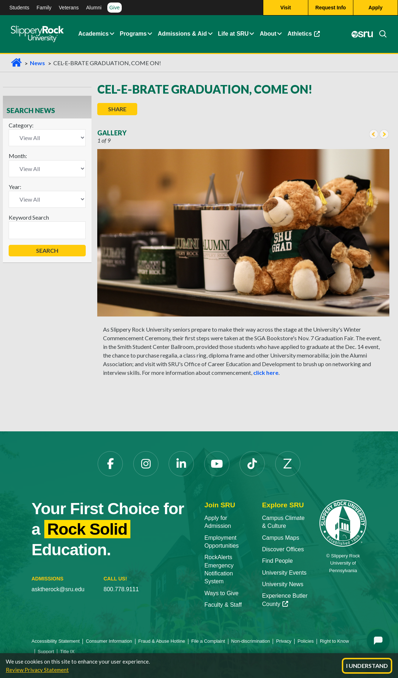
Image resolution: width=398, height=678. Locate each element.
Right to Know (334, 641)
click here (265, 372)
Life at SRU (233, 34)
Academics (93, 34)
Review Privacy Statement (37, 669)
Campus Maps (280, 538)
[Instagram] (145, 463)
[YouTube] (216, 463)
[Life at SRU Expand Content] (252, 34)
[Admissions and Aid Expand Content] (210, 34)
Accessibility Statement (56, 641)
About (268, 34)
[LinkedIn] (181, 463)
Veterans (69, 7)
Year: (15, 186)
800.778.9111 (121, 589)
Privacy (283, 641)
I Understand (367, 665)
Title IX (67, 651)
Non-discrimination (250, 641)
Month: (18, 155)
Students (19, 7)
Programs (133, 34)
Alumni (94, 7)
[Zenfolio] (287, 463)
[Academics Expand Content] (111, 34)
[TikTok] (252, 463)
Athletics (303, 34)
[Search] (380, 34)
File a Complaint (208, 641)
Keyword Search (29, 217)
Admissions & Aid (182, 34)
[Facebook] (110, 463)
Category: (21, 125)
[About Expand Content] (149, 34)
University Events (284, 573)
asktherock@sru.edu (58, 589)
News (37, 62)
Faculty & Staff (223, 605)
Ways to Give (222, 593)
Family (44, 7)
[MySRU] (362, 34)
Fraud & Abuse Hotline (161, 641)
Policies (306, 641)
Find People (277, 561)
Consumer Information (109, 641)
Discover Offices (283, 549)
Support (46, 651)
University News (282, 584)
